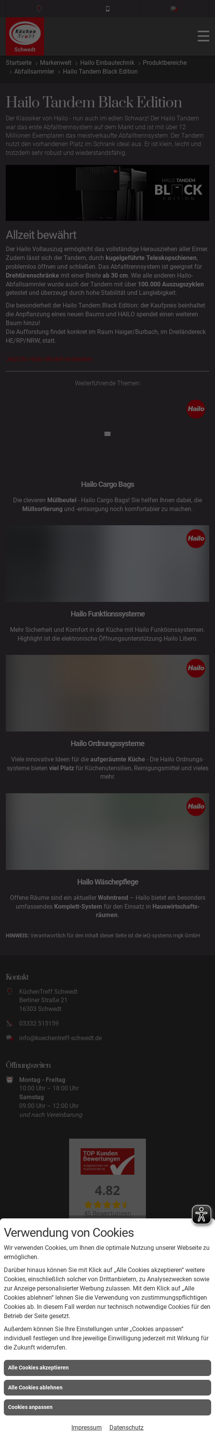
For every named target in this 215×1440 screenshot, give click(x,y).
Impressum (86, 1427)
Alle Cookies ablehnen (35, 1387)
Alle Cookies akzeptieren (38, 1367)
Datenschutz (126, 1427)
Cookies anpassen (30, 1407)
